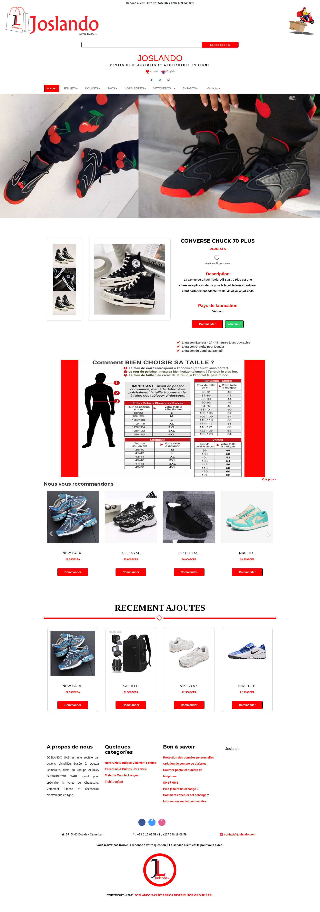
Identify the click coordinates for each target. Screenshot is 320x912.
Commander (207, 324)
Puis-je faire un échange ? (181, 789)
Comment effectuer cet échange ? (186, 795)
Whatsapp (234, 324)
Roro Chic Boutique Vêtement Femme (130, 763)
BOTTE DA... (189, 553)
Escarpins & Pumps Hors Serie (126, 769)
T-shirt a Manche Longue (122, 775)
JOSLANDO (160, 60)
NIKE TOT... (247, 686)
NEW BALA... (72, 553)
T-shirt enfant (114, 782)
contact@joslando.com (238, 834)
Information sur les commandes (184, 801)
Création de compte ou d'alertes (185, 764)
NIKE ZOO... (189, 686)
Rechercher (220, 45)
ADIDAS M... (131, 553)
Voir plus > (269, 479)
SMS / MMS (170, 782)
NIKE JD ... (247, 553)
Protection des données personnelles (188, 757)
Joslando (232, 749)
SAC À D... (131, 686)
